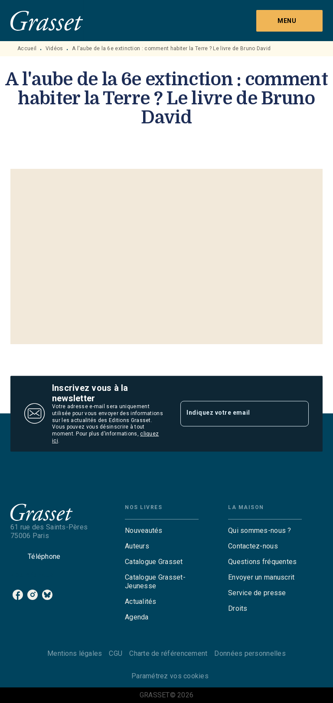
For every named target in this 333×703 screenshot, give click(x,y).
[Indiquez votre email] (233, 413)
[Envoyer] (298, 413)
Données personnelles (249, 653)
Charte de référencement (168, 653)
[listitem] (17, 594)
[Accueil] (46, 20)
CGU (115, 653)
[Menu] (289, 21)
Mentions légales (74, 653)
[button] (162, 531)
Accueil (26, 48)
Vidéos (54, 48)
